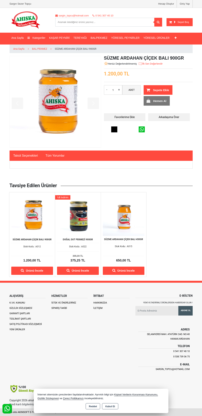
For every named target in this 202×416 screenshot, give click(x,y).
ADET (132, 89)
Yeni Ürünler (17, 329)
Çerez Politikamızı (73, 398)
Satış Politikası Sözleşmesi (26, 324)
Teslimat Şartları (20, 318)
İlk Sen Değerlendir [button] (150, 64)
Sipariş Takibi (59, 308)
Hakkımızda (100, 302)
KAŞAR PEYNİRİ (59, 37)
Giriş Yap (185, 3)
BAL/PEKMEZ (99, 37)
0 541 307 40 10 (181, 351)
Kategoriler (36, 37)
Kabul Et (110, 406)
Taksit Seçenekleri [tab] (25, 155)
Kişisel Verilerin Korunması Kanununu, (136, 394)
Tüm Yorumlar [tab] (54, 155)
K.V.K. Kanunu (17, 302)
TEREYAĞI (80, 37)
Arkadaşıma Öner (169, 117)
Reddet (93, 406)
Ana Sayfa (17, 37)
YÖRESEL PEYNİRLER (125, 37)
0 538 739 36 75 (181, 356)
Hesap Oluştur (166, 3)
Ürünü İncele (32, 270)
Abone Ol (186, 310)
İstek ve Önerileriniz (64, 302)
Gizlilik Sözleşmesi (21, 308)
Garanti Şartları (20, 313)
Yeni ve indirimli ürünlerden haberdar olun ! (168, 302)
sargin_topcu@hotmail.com (173, 369)
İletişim (98, 308)
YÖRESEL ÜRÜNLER (156, 37)
